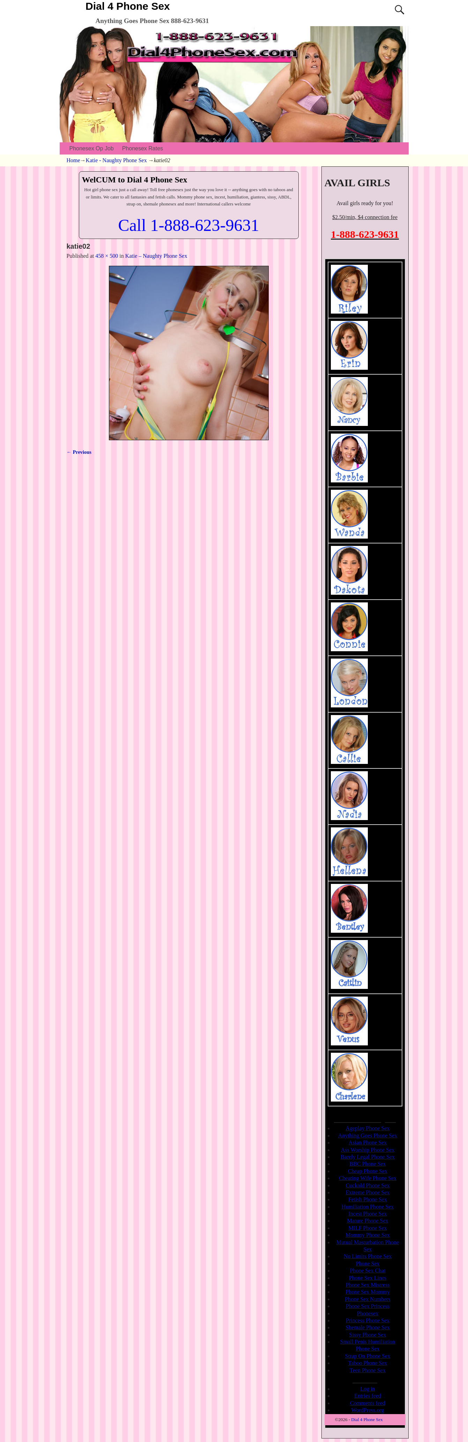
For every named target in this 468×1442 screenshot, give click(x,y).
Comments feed (367, 1403)
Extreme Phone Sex (367, 1192)
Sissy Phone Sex (367, 1335)
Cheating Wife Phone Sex (367, 1178)
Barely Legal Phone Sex (368, 1157)
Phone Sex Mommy (368, 1292)
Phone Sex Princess (367, 1306)
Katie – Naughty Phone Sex (156, 256)
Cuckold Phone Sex (367, 1185)
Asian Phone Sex (368, 1143)
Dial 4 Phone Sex (128, 6)
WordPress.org (367, 1410)
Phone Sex (368, 1264)
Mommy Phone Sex (368, 1235)
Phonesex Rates (142, 148)
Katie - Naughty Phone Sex (116, 160)
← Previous (79, 452)
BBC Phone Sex (367, 1164)
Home (73, 160)
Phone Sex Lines (368, 1278)
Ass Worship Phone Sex (368, 1150)
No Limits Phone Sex (368, 1256)
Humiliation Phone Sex (368, 1207)
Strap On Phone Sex (367, 1356)
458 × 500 (106, 256)
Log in (367, 1389)
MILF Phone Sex (367, 1228)
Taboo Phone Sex (367, 1363)
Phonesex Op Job (91, 148)
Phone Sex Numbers (368, 1299)
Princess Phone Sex (367, 1320)
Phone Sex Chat (367, 1271)
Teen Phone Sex (368, 1370)
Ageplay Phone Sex (367, 1128)
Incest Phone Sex (367, 1214)
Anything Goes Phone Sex (367, 1136)
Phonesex (367, 1313)
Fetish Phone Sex (367, 1199)
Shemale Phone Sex (368, 1327)
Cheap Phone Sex (367, 1171)
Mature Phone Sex (367, 1221)
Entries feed (367, 1396)
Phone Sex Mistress (367, 1285)
